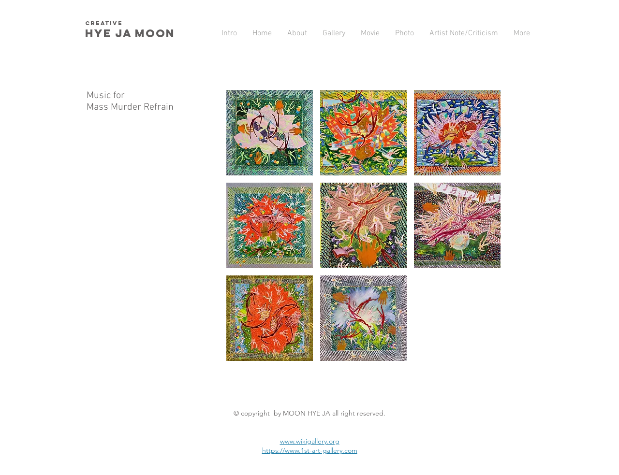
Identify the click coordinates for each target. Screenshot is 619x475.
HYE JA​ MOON (132, 33)
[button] (269, 132)
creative (104, 23)
